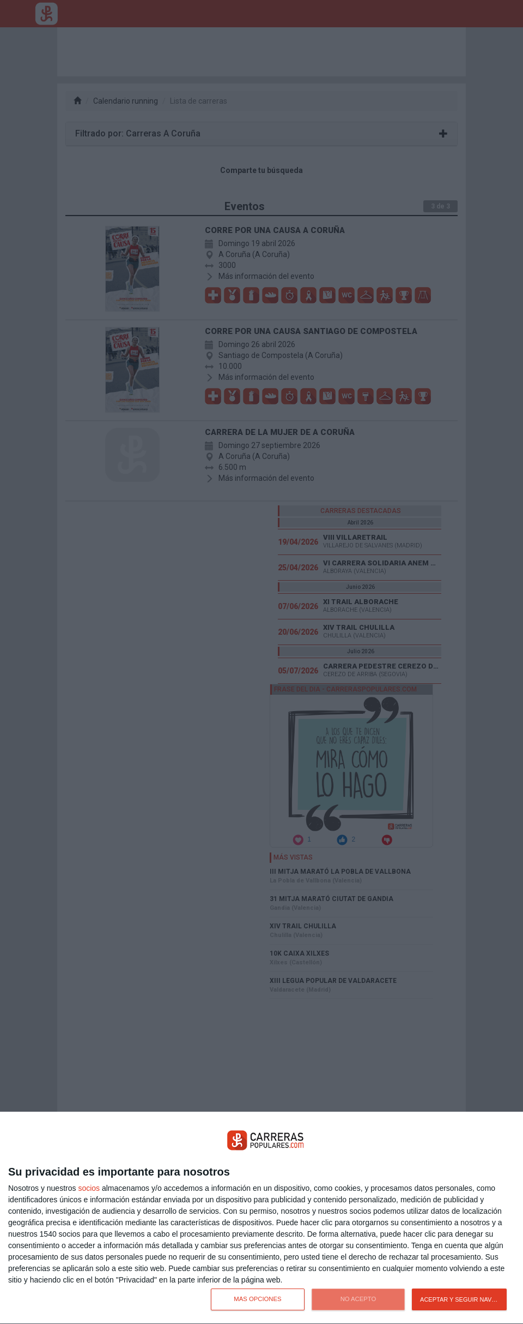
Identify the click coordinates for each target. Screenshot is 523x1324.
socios (89, 1188)
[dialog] (261, 1218)
